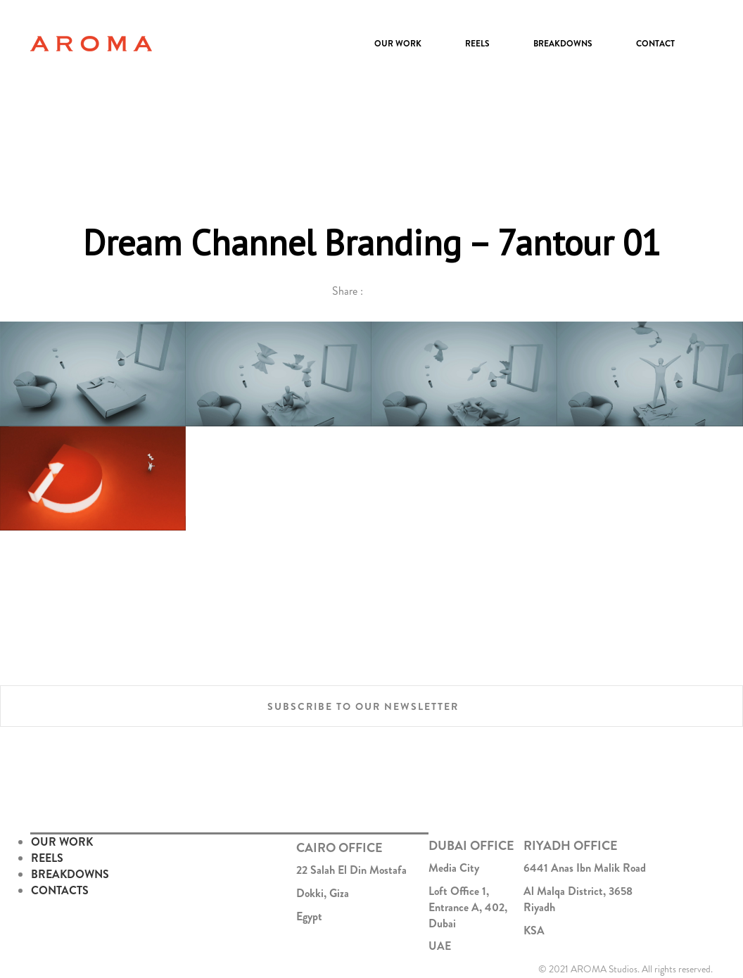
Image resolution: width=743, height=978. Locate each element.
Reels (477, 43)
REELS (47, 858)
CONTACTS (60, 890)
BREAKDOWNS (70, 874)
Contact (655, 43)
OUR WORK (62, 842)
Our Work (397, 43)
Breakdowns (562, 43)
